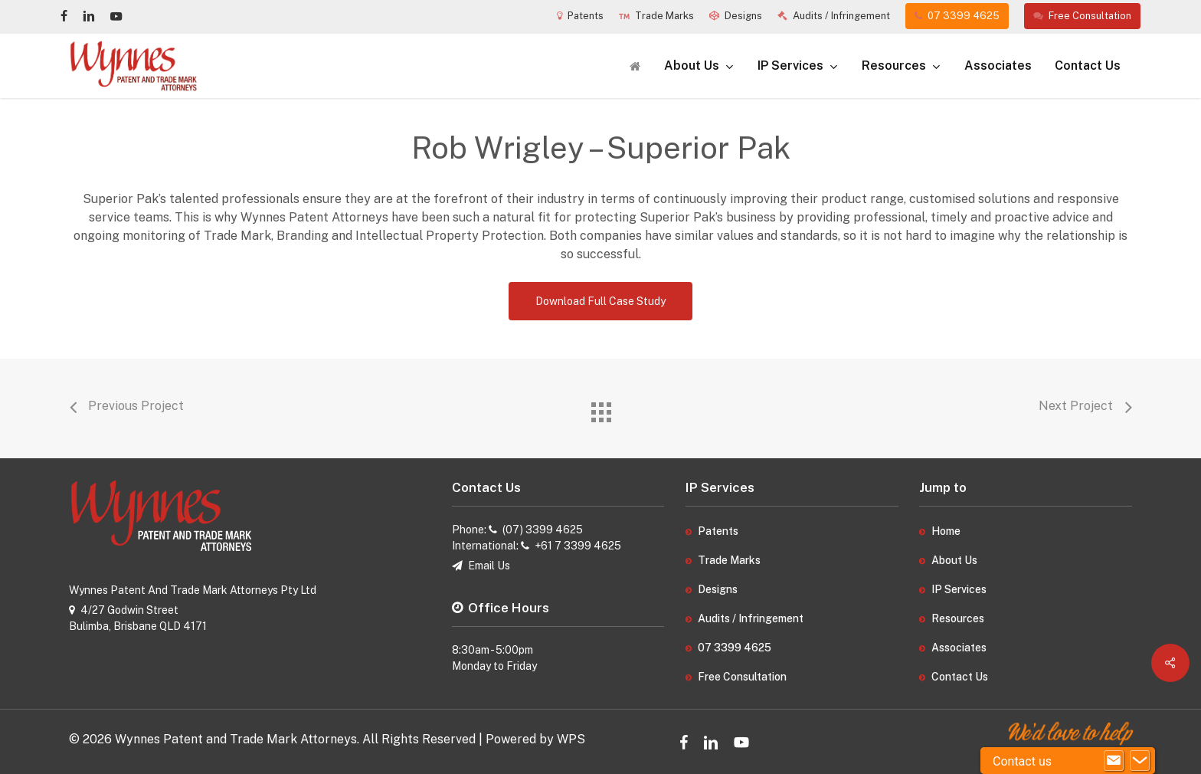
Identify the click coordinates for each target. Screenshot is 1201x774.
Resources (957, 618)
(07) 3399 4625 (542, 529)
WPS (571, 739)
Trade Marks (729, 560)
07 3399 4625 (734, 647)
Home (945, 531)
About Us (954, 560)
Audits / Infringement (750, 618)
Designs (718, 589)
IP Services (959, 589)
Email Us (489, 565)
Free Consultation (742, 677)
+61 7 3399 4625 (578, 546)
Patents (718, 531)
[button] (600, 301)
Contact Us (959, 677)
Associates (959, 647)
